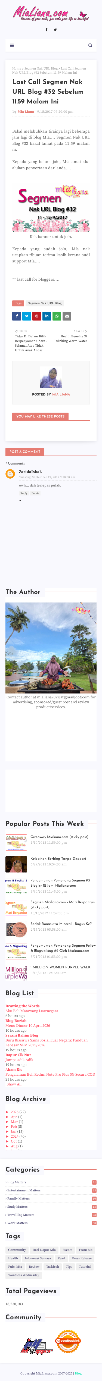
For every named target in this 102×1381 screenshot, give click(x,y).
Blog (78, 1373)
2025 (15, 1112)
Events (67, 1250)
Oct (14, 1141)
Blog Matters (52, 1182)
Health (13, 1258)
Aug (14, 1146)
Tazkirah (52, 1267)
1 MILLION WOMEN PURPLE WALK (60, 967)
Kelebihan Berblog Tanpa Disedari (58, 859)
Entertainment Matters (52, 1190)
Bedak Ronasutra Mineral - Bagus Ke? (61, 924)
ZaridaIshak (30, 471)
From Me (85, 1250)
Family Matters (52, 1199)
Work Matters (52, 1223)
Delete (35, 493)
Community (17, 1250)
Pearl (61, 1258)
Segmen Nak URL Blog (41, 69)
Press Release (82, 1258)
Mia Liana (26, 111)
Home (16, 69)
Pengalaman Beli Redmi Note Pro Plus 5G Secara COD (50, 1074)
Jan (14, 1131)
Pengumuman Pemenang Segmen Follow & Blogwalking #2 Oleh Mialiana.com (63, 948)
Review (34, 1267)
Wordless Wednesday (23, 1275)
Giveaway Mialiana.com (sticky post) (59, 837)
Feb (14, 1126)
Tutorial (85, 1267)
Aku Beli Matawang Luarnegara (31, 1011)
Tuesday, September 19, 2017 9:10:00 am (47, 477)
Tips (69, 1267)
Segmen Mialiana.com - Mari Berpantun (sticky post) (62, 904)
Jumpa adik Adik (19, 1059)
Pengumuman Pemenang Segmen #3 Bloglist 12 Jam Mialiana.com (60, 883)
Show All (14, 1084)
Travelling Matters (52, 1215)
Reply (23, 493)
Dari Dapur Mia (44, 1250)
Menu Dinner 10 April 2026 (27, 1025)
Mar (15, 1121)
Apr (14, 1117)
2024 (15, 1136)
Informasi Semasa (38, 1258)
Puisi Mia (15, 1267)
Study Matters (52, 1207)
